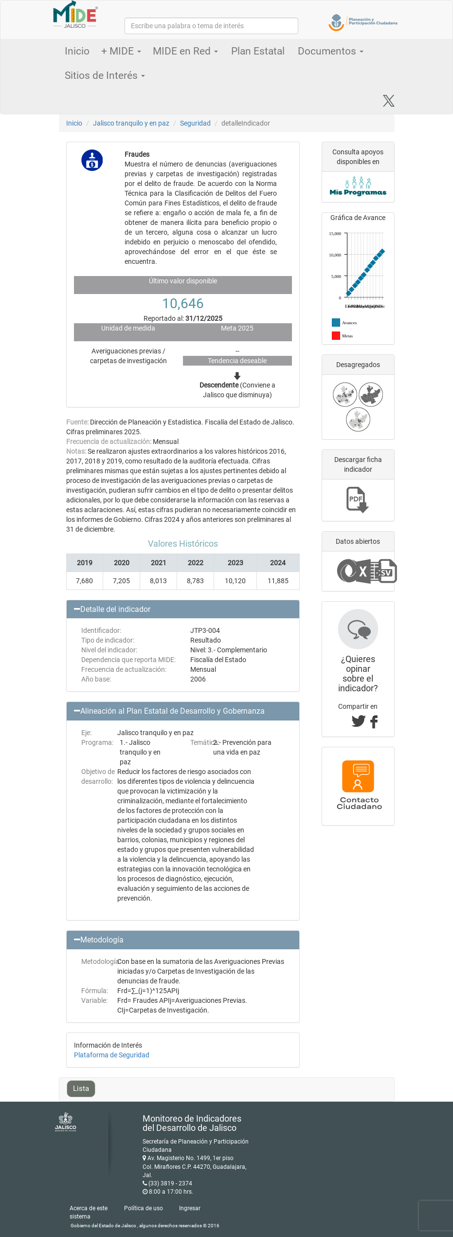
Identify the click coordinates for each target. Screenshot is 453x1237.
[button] (183, 609)
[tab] (183, 609)
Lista (81, 1088)
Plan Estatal (258, 51)
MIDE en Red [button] (185, 51)
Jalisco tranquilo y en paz (131, 123)
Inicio (77, 51)
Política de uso (143, 1208)
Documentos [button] (330, 51)
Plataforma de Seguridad (111, 1055)
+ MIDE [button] (121, 51)
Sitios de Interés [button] (105, 75)
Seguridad (195, 123)
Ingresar (189, 1208)
